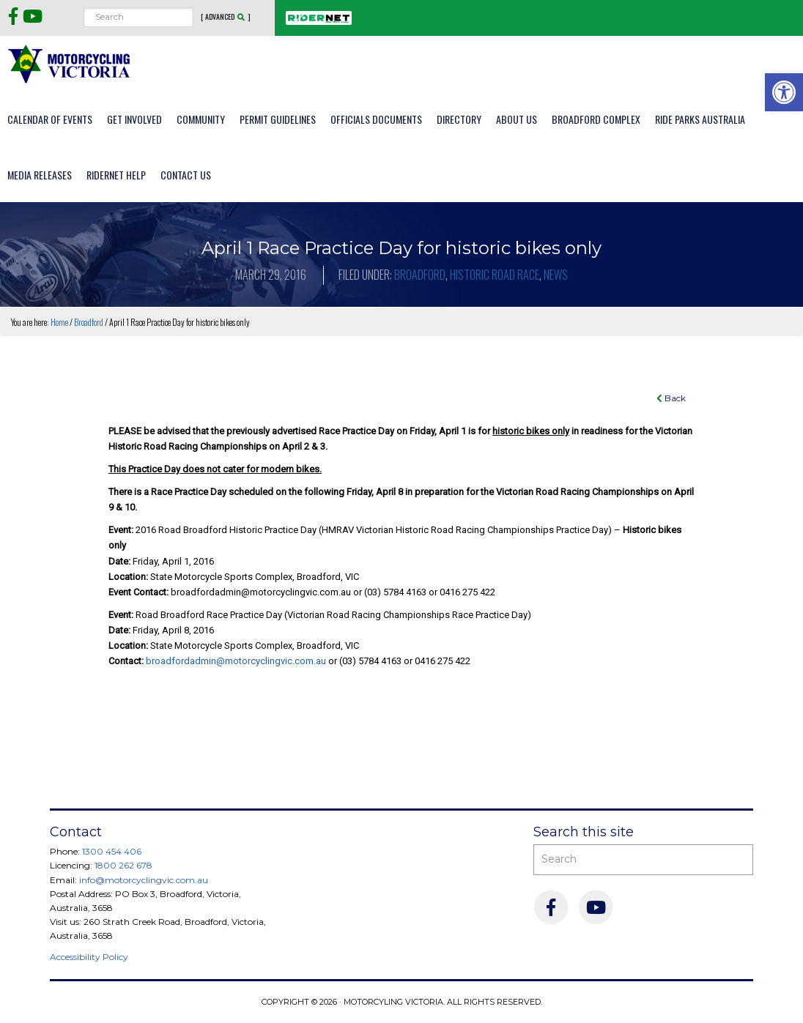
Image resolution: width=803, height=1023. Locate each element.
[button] (784, 92)
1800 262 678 (123, 865)
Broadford (419, 274)
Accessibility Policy (89, 956)
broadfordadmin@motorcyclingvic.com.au (236, 660)
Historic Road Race (494, 274)
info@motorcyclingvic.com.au (143, 879)
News (556, 274)
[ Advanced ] (226, 16)
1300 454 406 (111, 851)
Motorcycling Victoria (69, 63)
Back (671, 398)
